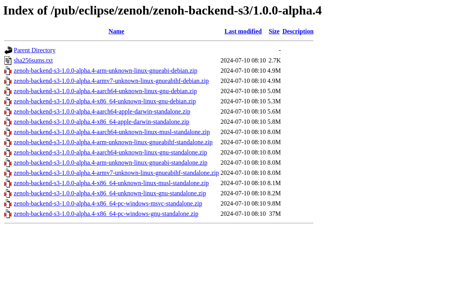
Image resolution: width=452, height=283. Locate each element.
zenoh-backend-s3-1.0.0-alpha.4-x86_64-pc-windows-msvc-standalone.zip (108, 203)
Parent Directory (34, 50)
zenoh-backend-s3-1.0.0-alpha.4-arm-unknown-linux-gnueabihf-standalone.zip (113, 142)
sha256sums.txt (33, 60)
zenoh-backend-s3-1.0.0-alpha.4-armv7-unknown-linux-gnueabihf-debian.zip (111, 80)
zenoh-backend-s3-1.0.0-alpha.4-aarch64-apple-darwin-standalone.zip (102, 111)
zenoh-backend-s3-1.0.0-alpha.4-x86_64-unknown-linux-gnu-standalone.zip (110, 193)
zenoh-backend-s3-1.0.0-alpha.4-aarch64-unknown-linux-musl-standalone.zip (112, 132)
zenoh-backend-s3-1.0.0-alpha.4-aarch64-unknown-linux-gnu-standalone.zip (110, 152)
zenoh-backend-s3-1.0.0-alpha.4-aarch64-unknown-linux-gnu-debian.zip (105, 91)
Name (116, 31)
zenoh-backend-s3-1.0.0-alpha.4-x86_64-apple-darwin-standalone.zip (101, 121)
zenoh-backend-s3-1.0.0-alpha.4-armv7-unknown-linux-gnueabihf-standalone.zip (116, 172)
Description (298, 31)
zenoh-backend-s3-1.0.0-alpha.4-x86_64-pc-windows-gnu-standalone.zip (106, 213)
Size (274, 31)
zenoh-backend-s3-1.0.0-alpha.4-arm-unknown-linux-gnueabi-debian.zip (105, 70)
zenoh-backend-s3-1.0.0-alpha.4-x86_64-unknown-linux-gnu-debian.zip (105, 101)
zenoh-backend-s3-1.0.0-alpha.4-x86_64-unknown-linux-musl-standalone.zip (111, 183)
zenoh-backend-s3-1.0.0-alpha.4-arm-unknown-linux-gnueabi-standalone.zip (110, 162)
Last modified (243, 31)
